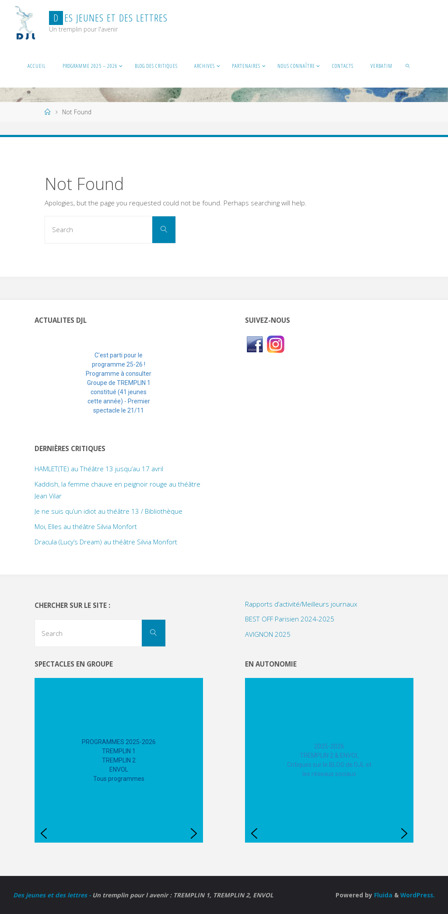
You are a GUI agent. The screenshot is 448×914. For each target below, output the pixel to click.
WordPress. (417, 895)
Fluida (382, 895)
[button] (48, 383)
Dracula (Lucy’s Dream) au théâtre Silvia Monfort (106, 541)
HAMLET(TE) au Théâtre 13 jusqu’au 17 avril (99, 468)
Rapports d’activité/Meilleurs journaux (301, 604)
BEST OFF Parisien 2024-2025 (289, 618)
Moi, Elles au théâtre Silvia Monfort (86, 526)
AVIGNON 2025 (267, 634)
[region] (119, 383)
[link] (408, 66)
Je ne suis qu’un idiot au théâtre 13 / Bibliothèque (108, 511)
